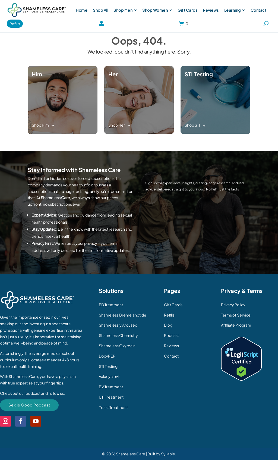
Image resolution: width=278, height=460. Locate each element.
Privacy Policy (233, 304)
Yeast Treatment (113, 407)
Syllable (168, 453)
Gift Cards (173, 304)
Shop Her (116, 125)
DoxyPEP (107, 355)
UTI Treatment (111, 397)
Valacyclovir (109, 376)
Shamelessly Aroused (118, 325)
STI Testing (108, 366)
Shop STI (192, 125)
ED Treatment (111, 304)
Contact (171, 355)
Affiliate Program (236, 325)
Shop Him (40, 125)
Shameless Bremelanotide (122, 314)
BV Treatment (111, 386)
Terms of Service (236, 314)
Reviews (171, 345)
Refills (169, 314)
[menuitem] (81, 10)
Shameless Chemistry (118, 335)
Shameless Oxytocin (117, 345)
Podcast (171, 335)
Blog (168, 325)
